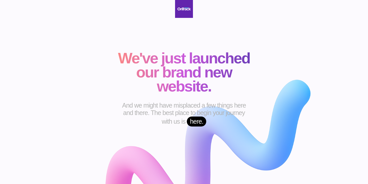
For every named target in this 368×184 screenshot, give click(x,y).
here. (196, 121)
